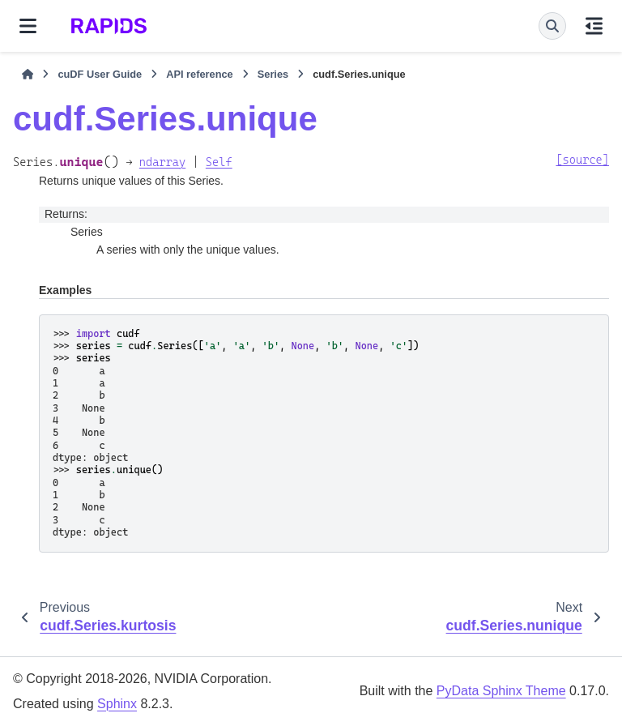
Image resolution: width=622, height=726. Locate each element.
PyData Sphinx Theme (501, 691)
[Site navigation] (28, 26)
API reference (199, 74)
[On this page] (594, 26)
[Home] (27, 74)
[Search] (552, 26)
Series (273, 74)
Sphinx (117, 704)
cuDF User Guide (100, 74)
